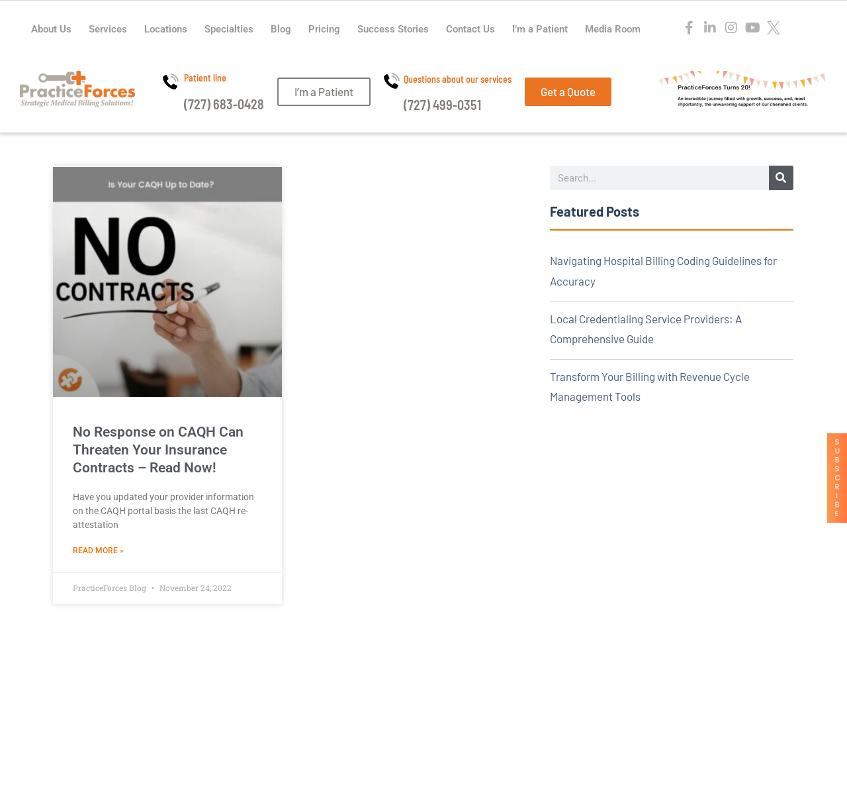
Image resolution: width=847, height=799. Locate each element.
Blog (281, 29)
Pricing (324, 29)
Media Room (613, 29)
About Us (51, 29)
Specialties (228, 29)
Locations (165, 29)
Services (108, 29)
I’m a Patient (540, 29)
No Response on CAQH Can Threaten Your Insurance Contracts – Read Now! (158, 450)
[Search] (781, 178)
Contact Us (470, 29)
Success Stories (393, 29)
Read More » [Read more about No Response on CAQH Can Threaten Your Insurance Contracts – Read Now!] (98, 550)
